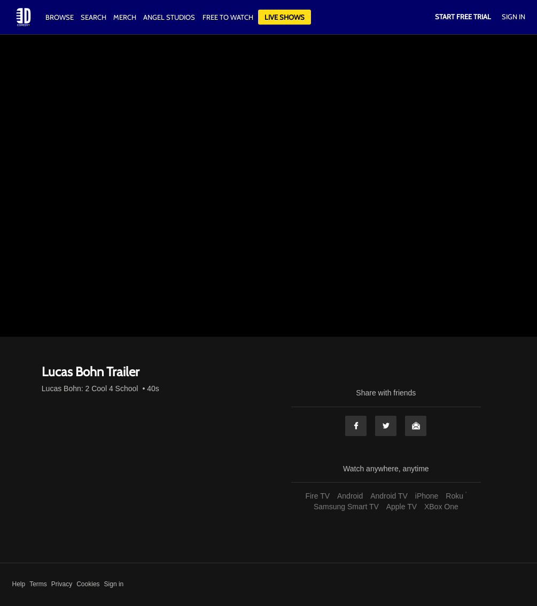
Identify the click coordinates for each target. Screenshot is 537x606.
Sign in (114, 584)
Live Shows (284, 17)
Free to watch (228, 17)
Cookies (87, 584)
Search (94, 17)
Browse (60, 17)
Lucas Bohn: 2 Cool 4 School (90, 388)
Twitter (386, 426)
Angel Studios (169, 17)
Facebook (356, 426)
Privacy (61, 584)
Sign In (513, 16)
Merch (124, 17)
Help (19, 584)
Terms (38, 584)
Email (415, 426)
